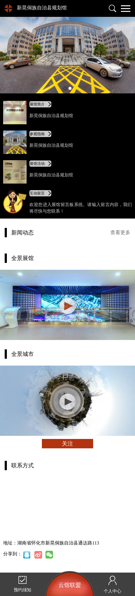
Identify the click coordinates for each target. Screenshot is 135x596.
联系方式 (22, 465)
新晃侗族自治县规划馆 (42, 7)
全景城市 (22, 354)
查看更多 (120, 232)
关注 (67, 444)
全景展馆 (22, 258)
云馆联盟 (69, 585)
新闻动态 (22, 232)
